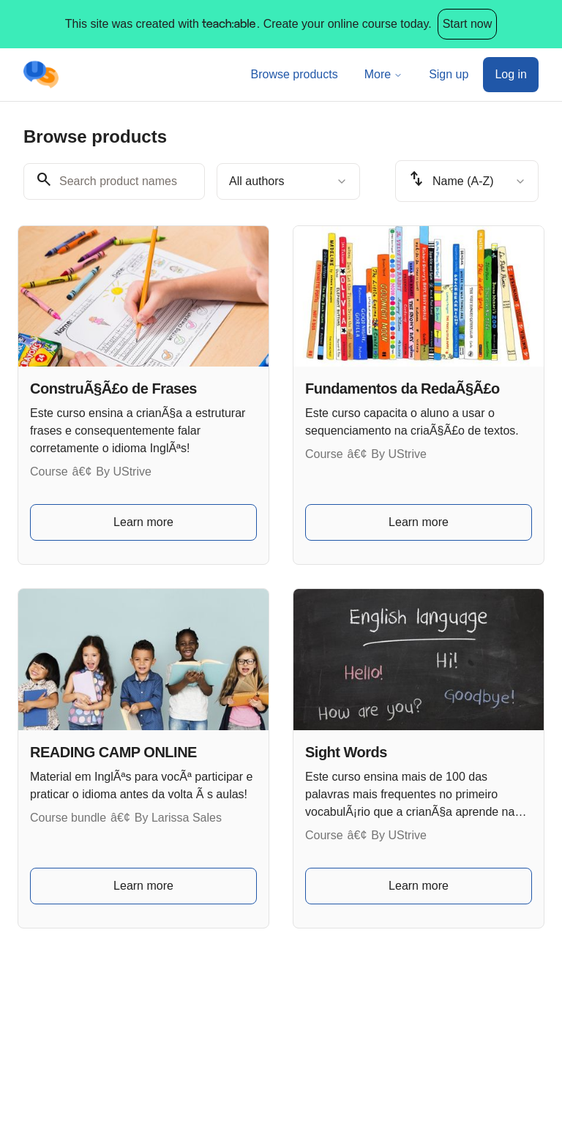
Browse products (294, 74)
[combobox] (288, 181)
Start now (467, 24)
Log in (511, 74)
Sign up (448, 74)
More (383, 74)
